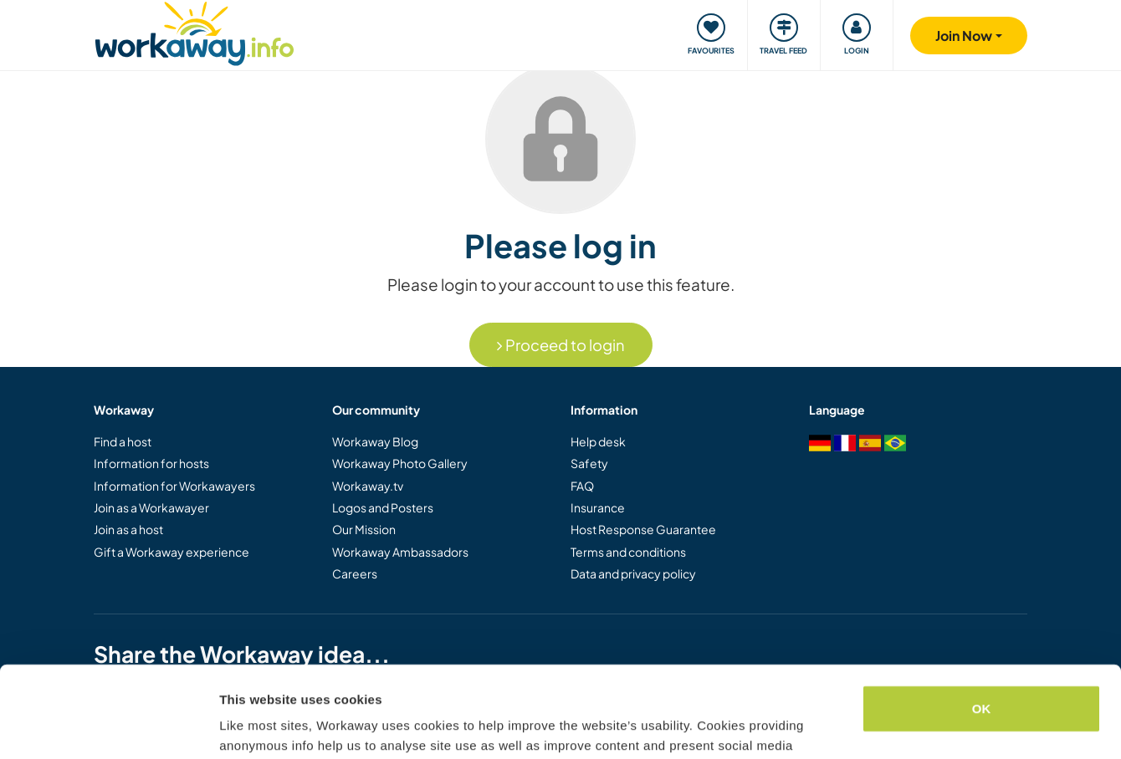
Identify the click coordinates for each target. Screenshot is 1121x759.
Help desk (598, 441)
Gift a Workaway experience (171, 551)
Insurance (598, 507)
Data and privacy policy (633, 573)
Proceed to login (561, 344)
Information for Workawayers (174, 485)
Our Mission (364, 529)
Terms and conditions (628, 551)
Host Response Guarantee (643, 529)
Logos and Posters (382, 507)
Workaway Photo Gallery (400, 463)
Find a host (122, 441)
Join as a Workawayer (151, 507)
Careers (354, 573)
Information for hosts (151, 463)
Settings (244, 726)
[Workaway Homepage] (194, 31)
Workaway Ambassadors (400, 551)
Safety (589, 463)
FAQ (582, 485)
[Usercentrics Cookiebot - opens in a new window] (108, 726)
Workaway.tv (367, 485)
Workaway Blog (375, 441)
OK (981, 623)
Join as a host (128, 529)
